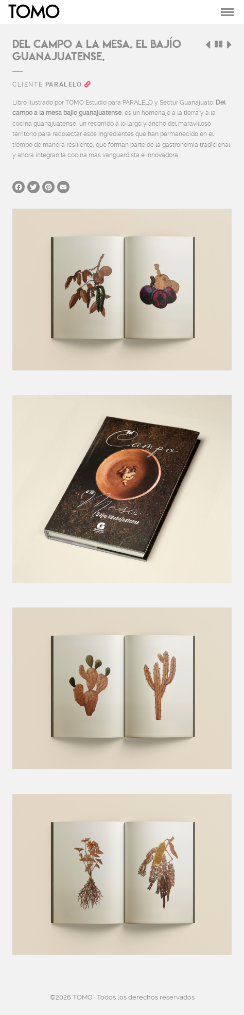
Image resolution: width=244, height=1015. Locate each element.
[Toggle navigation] (227, 12)
